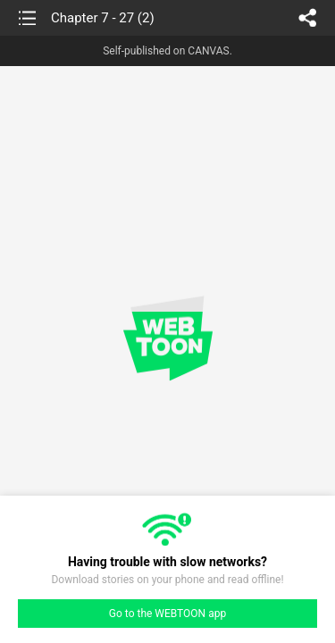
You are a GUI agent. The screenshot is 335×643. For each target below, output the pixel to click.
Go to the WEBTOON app (167, 613)
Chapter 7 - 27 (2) (103, 18)
